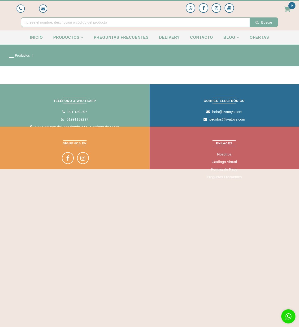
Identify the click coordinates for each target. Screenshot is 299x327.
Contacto (201, 37)
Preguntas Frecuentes (121, 37)
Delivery (169, 37)
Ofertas (259, 37)
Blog (231, 37)
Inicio (36, 37)
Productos (68, 37)
